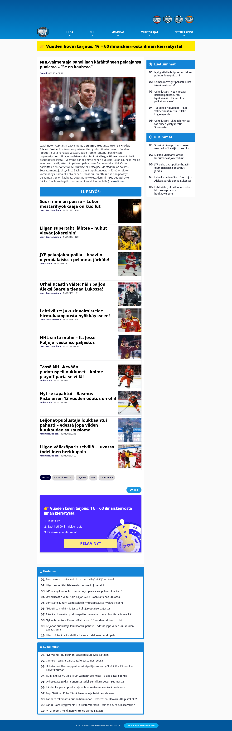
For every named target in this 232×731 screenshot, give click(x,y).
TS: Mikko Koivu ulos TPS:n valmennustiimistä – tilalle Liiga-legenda (86, 676)
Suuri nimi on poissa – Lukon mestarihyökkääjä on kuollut (70, 203)
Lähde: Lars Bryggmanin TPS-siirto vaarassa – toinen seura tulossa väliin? (90, 705)
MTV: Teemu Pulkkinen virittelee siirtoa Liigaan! (74, 710)
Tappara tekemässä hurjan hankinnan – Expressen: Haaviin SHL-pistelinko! (91, 699)
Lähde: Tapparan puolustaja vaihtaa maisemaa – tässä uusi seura (85, 687)
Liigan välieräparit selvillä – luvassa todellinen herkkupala (77, 449)
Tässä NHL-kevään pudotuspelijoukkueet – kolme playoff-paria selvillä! (71, 371)
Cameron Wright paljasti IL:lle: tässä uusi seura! (74, 660)
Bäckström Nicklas (63, 477)
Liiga (69, 32)
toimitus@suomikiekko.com (141, 725)
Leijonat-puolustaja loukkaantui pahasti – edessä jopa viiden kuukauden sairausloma (73, 425)
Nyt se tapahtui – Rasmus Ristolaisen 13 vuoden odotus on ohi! (78, 396)
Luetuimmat (51, 646)
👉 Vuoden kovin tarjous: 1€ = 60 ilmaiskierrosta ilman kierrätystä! (111, 46)
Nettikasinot (184, 32)
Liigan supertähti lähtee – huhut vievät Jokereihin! (73, 230)
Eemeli (43, 73)
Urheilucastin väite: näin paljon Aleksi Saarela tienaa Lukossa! (72, 286)
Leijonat (82, 477)
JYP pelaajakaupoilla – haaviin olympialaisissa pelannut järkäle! (74, 257)
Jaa (134, 490)
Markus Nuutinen (49, 433)
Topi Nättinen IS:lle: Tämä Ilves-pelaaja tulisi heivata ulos (80, 693)
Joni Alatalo (46, 263)
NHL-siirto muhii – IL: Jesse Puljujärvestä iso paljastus (67, 339)
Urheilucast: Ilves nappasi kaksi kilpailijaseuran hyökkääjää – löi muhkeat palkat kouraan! (90, 668)
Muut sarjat (149, 32)
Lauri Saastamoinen (50, 210)
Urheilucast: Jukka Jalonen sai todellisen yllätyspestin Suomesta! (85, 681)
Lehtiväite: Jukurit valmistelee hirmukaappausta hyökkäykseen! (75, 313)
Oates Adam (107, 477)
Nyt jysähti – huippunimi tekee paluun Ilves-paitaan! (77, 655)
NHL (92, 32)
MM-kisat (117, 32)
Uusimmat (50, 571)
